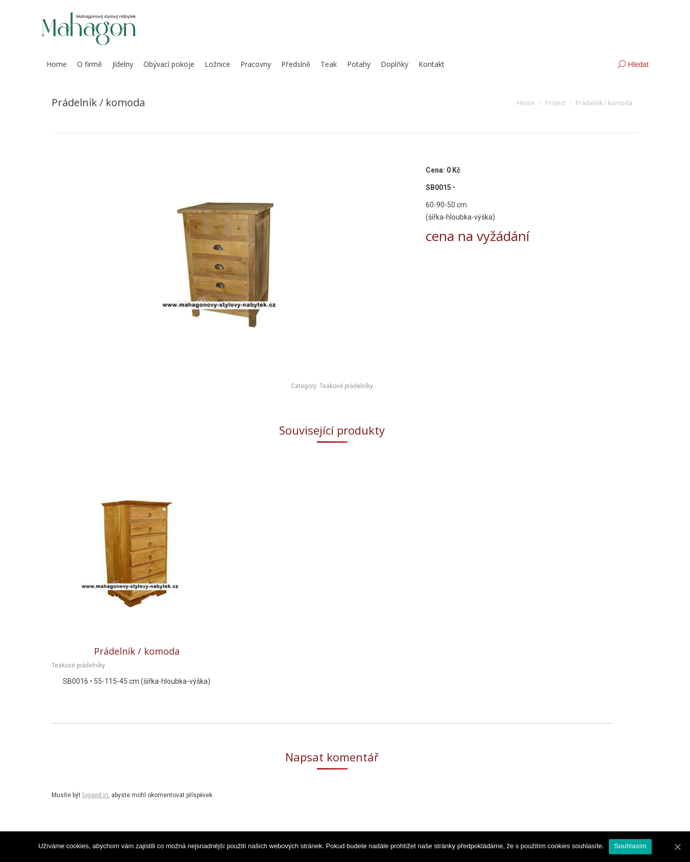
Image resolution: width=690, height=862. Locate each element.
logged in (95, 795)
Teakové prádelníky (346, 386)
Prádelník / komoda (137, 651)
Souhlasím (630, 846)
